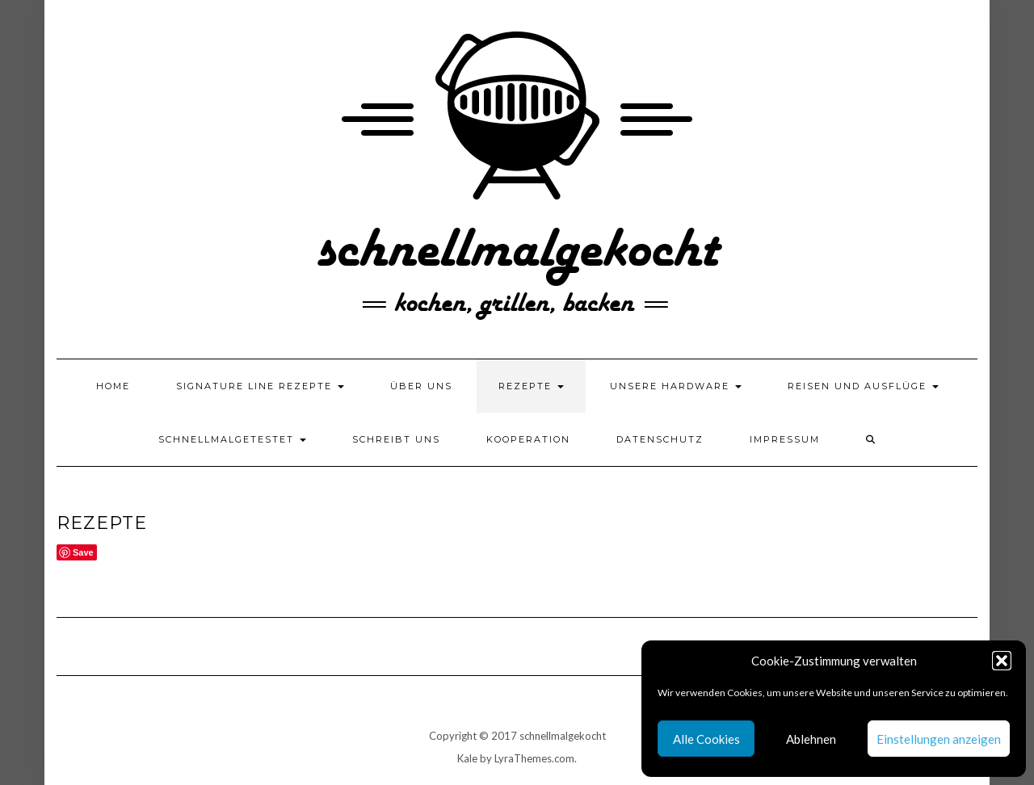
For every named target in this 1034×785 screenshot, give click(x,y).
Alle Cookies (706, 739)
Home (113, 386)
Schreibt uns (396, 439)
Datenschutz (660, 439)
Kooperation (528, 439)
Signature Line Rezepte (260, 386)
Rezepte (531, 386)
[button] (1002, 661)
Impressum (785, 439)
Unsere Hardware (676, 386)
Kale (467, 758)
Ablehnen (811, 739)
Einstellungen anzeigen (938, 739)
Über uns (421, 386)
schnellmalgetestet (232, 439)
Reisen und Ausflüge (863, 386)
